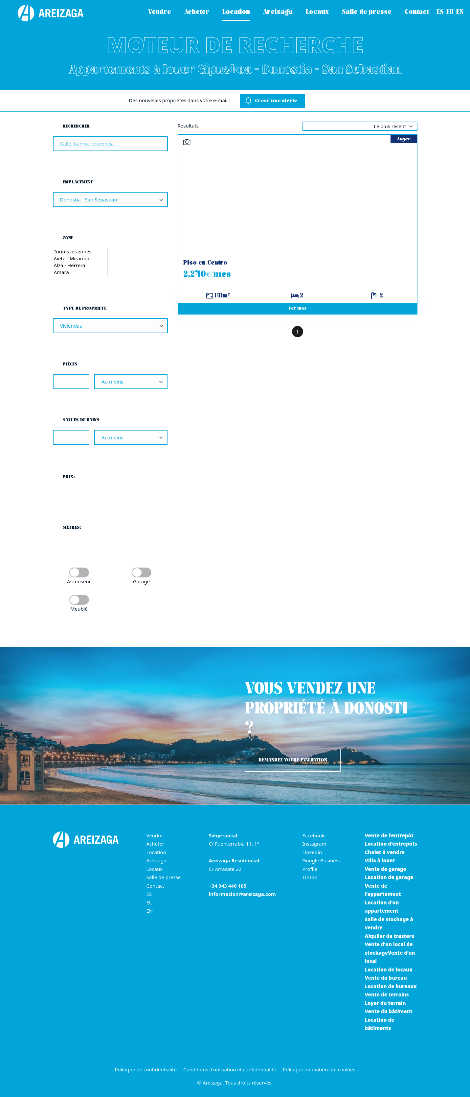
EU (149, 902)
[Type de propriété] (110, 325)
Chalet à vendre (385, 852)
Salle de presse (163, 877)
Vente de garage (385, 869)
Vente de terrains (387, 994)
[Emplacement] (110, 199)
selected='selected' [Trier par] (359, 126)
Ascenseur (79, 581)
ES (149, 894)
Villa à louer (380, 860)
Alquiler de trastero (389, 936)
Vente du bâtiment (389, 1011)
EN (149, 910)
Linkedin (312, 852)
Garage (141, 581)
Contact (155, 885)
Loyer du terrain (385, 1003)
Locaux (154, 869)
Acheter (155, 843)
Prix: (69, 477)
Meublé (79, 608)
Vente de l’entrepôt (389, 835)
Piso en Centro (205, 263)
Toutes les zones (80, 251)
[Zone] (80, 262)
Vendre (154, 835)
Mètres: (72, 527)
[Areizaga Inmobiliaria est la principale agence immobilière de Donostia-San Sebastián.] (44, 13)
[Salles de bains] (71, 437)
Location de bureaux (391, 986)
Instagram (314, 843)
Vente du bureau (386, 977)
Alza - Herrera (80, 265)
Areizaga (156, 860)
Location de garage (389, 877)
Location (156, 852)
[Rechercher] (110, 143)
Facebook (313, 835)
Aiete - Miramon (80, 258)
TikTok (309, 877)
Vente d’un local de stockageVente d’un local (390, 952)
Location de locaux (389, 969)
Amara (80, 272)
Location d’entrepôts (391, 843)
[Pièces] (71, 381)
